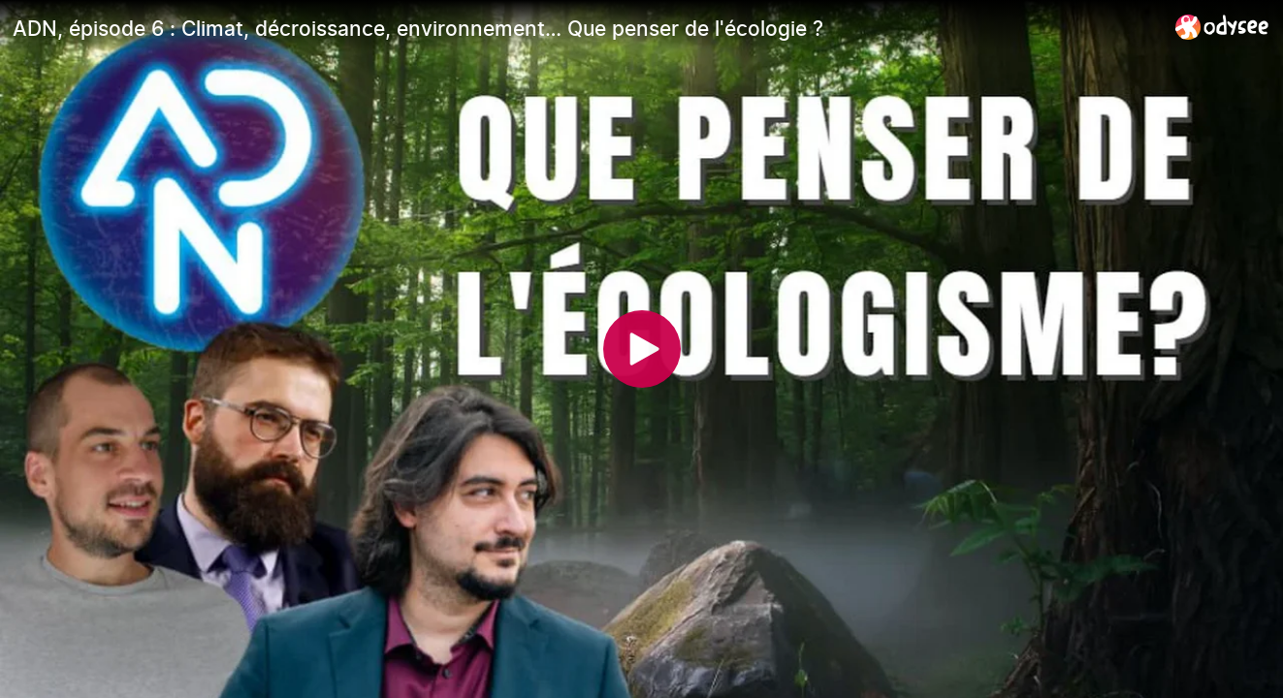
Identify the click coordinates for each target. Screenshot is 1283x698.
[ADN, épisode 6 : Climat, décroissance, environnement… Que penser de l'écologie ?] (586, 28)
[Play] (642, 349)
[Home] (1222, 27)
